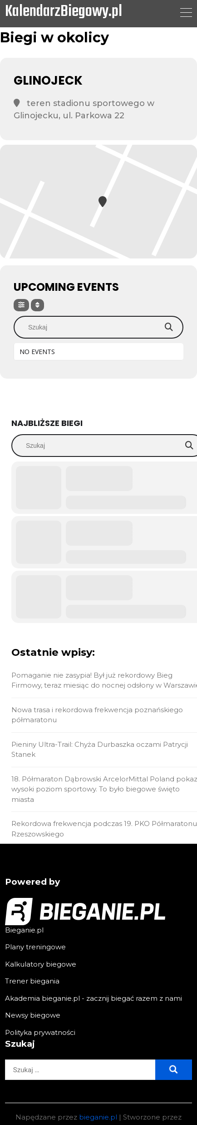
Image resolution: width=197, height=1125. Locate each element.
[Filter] (21, 305)
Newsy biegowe (32, 1015)
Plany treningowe (35, 947)
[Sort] (37, 305)
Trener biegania (32, 981)
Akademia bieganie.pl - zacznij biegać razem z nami (93, 998)
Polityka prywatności (40, 1032)
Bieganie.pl (24, 930)
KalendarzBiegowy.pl (63, 12)
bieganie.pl (98, 1117)
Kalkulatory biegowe (40, 964)
